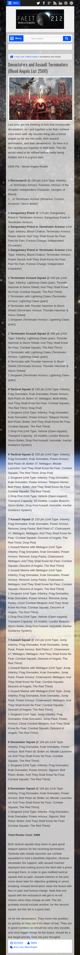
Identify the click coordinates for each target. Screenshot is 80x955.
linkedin (60, 3)
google (49, 3)
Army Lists (19, 947)
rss (55, 3)
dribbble (66, 3)
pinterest (71, 3)
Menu (15, 3)
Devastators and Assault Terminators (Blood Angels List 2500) (38, 67)
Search (67, 38)
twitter (38, 3)
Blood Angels (31, 947)
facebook (44, 3)
